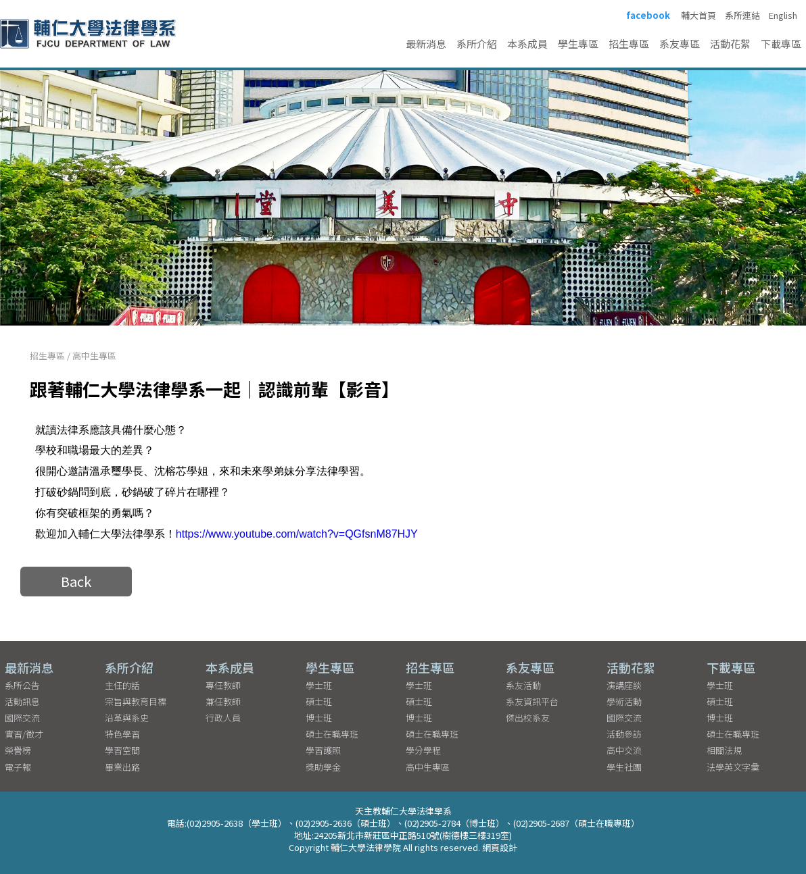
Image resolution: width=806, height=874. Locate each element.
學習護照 (323, 750)
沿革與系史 (127, 717)
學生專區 (578, 43)
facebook (648, 15)
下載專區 (781, 43)
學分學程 (423, 750)
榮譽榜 (18, 750)
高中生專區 (94, 355)
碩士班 (319, 701)
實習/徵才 (24, 733)
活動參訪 (624, 733)
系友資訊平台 (532, 701)
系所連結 (742, 15)
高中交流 (624, 750)
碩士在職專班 (332, 733)
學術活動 (624, 701)
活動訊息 (22, 701)
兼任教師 (223, 701)
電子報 (18, 767)
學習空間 (122, 750)
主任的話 (122, 685)
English (783, 15)
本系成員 (527, 43)
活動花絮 (730, 43)
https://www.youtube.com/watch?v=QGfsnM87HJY (297, 534)
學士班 (319, 685)
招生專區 (629, 43)
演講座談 (624, 685)
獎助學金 (323, 767)
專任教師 (223, 685)
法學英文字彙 (733, 767)
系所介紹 (476, 43)
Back (76, 581)
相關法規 (724, 750)
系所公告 (22, 685)
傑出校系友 (528, 717)
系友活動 (523, 685)
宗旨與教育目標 (135, 701)
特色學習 (122, 733)
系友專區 (679, 43)
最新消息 (426, 43)
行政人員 (223, 717)
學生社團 (624, 767)
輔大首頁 (698, 15)
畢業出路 (122, 767)
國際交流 (22, 717)
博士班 (319, 717)
